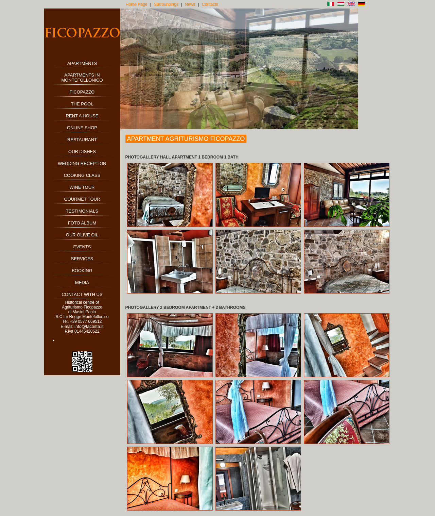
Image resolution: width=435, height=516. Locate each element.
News (190, 4)
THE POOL (82, 103)
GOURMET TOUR (82, 199)
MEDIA (82, 282)
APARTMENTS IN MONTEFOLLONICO (82, 77)
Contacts (210, 4)
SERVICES (82, 258)
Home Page (136, 4)
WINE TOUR (82, 187)
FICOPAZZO (82, 92)
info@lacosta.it (88, 326)
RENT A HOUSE (82, 115)
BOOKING (82, 270)
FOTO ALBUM (82, 223)
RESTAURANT (82, 139)
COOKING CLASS (82, 175)
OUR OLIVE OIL (82, 234)
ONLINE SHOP (82, 127)
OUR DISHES (82, 151)
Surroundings (166, 4)
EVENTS (82, 246)
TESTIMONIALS (82, 211)
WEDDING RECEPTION (82, 163)
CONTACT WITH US (82, 294)
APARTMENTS (82, 63)
